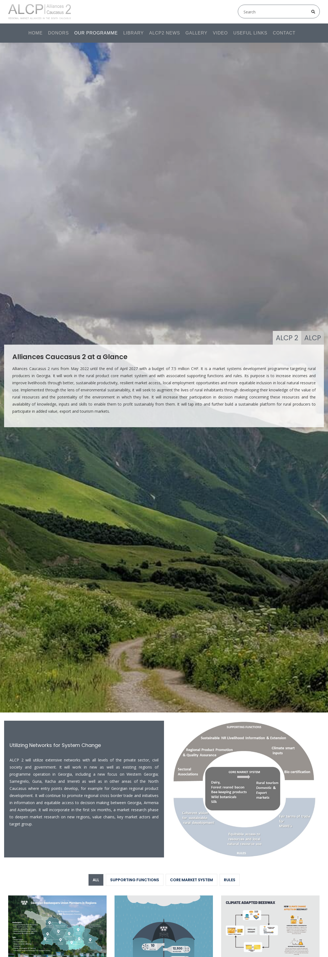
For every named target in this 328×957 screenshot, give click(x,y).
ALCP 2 (287, 338)
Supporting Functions (134, 880)
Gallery (196, 33)
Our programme (96, 33)
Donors (58, 33)
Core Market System (191, 880)
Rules (229, 880)
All (96, 880)
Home (35, 33)
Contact (284, 33)
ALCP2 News (164, 33)
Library (133, 33)
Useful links (250, 33)
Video (220, 33)
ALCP (312, 338)
